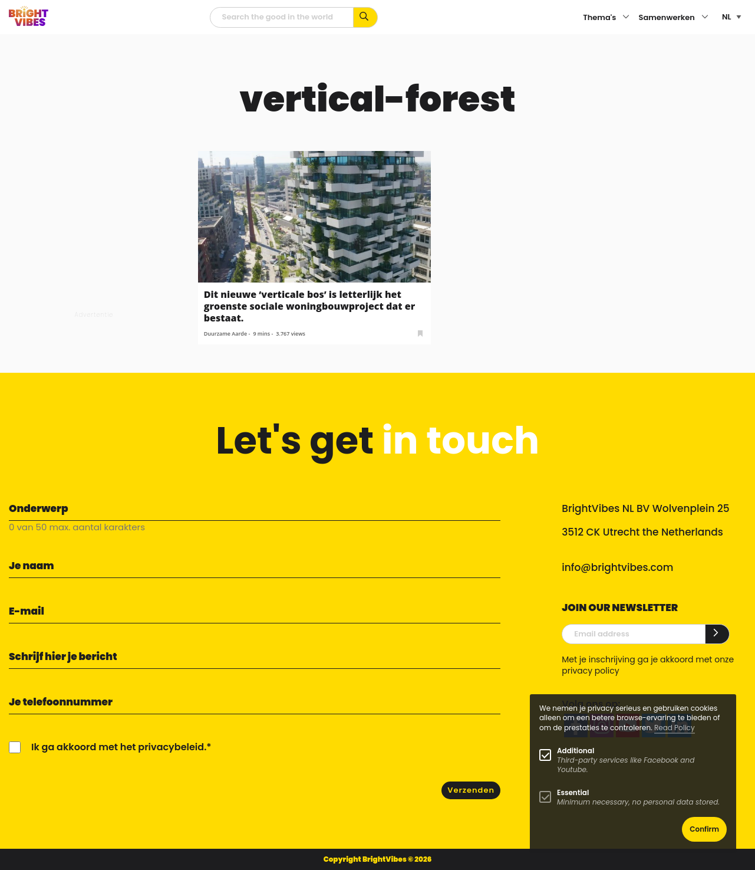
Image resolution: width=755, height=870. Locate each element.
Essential (573, 792)
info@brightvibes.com (617, 567)
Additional (575, 751)
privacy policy (590, 671)
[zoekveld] (282, 17)
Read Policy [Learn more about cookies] (674, 728)
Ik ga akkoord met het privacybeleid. (118, 747)
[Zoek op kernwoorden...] (366, 17)
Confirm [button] (704, 829)
